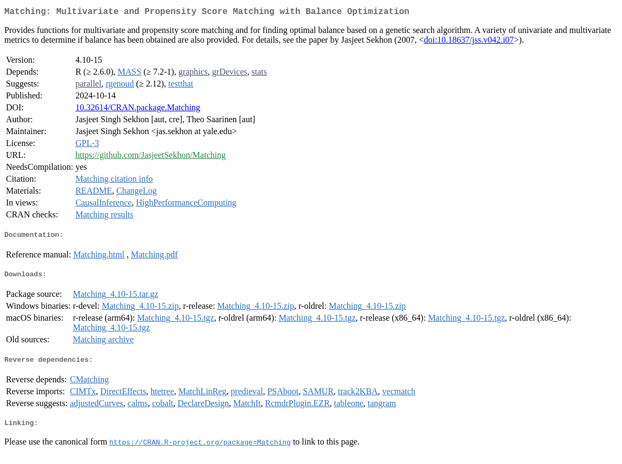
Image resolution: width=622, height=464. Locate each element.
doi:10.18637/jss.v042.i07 (469, 42)
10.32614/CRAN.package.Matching (137, 109)
